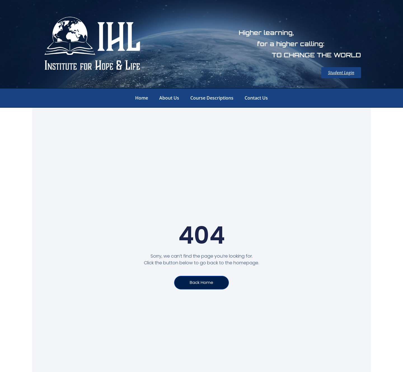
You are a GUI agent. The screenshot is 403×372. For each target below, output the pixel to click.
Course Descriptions (211, 98)
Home (141, 98)
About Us (169, 98)
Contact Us (256, 98)
